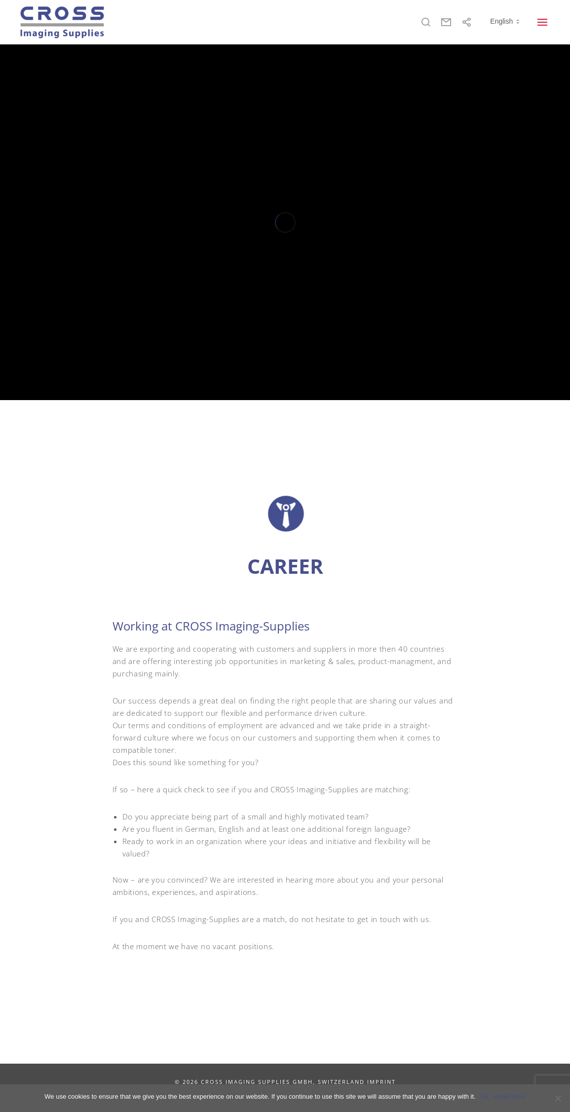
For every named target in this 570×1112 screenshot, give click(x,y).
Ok (485, 1096)
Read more (509, 1096)
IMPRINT (381, 1081)
